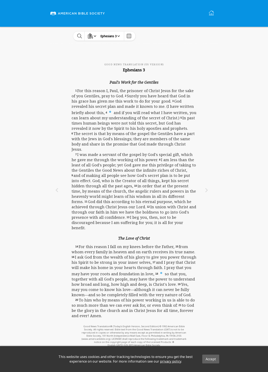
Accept (211, 359)
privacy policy (170, 361)
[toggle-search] (80, 36)
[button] (110, 111)
